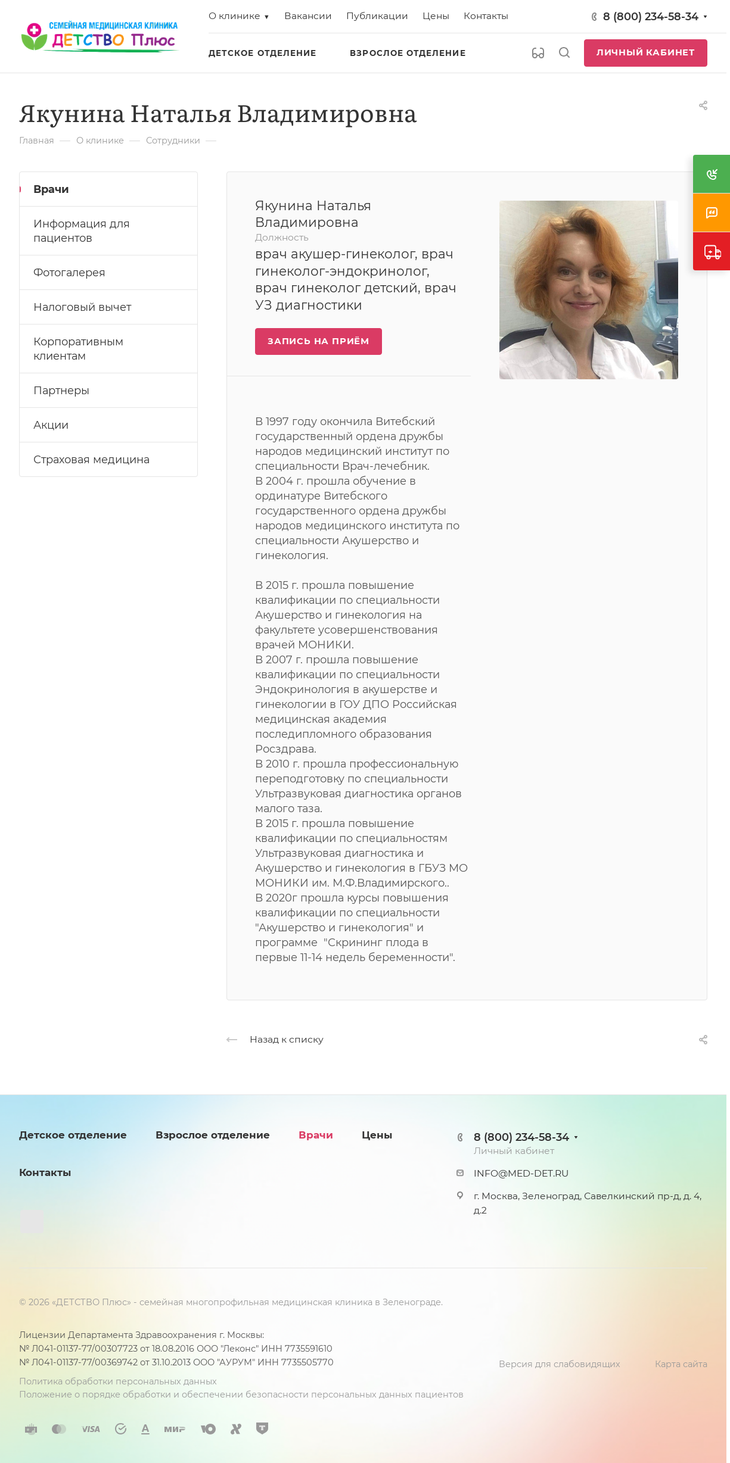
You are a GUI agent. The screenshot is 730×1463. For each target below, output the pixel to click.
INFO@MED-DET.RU (521, 1173)
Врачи (51, 189)
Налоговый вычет (82, 307)
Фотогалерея (69, 272)
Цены (377, 1135)
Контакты (45, 1172)
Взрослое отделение (213, 1135)
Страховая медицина (91, 459)
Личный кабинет (646, 52)
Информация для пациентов (81, 230)
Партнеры (61, 390)
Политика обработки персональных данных (118, 1381)
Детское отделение (73, 1135)
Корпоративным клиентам (78, 348)
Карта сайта (681, 1364)
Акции (51, 425)
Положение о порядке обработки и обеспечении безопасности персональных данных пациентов (241, 1394)
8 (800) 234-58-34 (650, 16)
